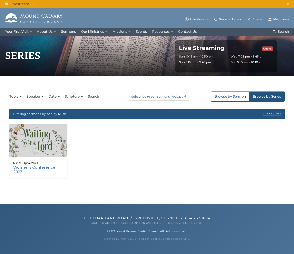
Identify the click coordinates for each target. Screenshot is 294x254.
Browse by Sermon (230, 96)
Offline (267, 48)
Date (52, 96)
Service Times (230, 19)
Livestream (199, 19)
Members (281, 19)
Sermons (68, 32)
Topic (13, 96)
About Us (45, 32)
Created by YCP (115, 238)
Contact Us (187, 32)
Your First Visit (17, 32)
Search (283, 32)
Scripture (72, 96)
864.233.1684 (197, 218)
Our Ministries (92, 32)
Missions (119, 32)
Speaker (33, 96)
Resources (161, 32)
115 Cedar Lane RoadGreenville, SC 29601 (131, 218)
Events (141, 32)
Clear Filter (272, 114)
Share (257, 19)
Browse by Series (267, 96)
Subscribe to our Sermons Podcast (157, 96)
